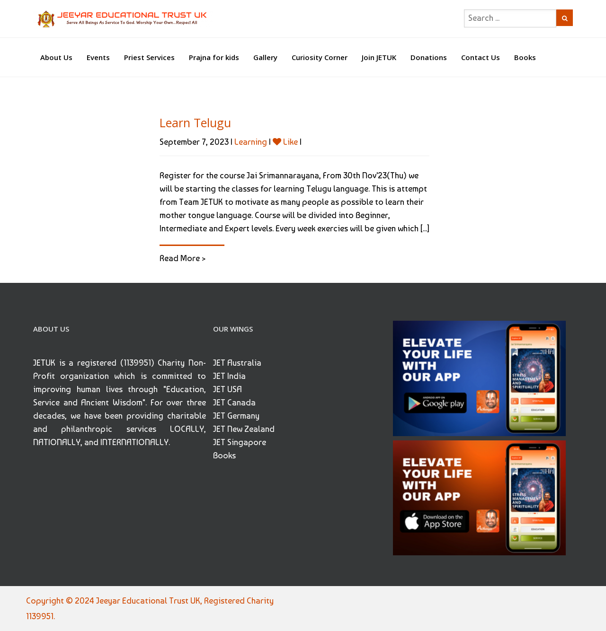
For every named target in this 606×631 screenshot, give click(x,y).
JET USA (227, 389)
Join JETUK (379, 57)
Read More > (182, 258)
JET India (229, 376)
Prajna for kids (214, 57)
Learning (250, 142)
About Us (56, 57)
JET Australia (237, 363)
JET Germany (236, 416)
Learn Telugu (195, 122)
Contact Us (480, 57)
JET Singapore (239, 442)
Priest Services (149, 57)
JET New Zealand (244, 429)
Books (525, 57)
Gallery (265, 57)
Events (98, 57)
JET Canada (234, 402)
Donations (428, 57)
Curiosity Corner (320, 57)
